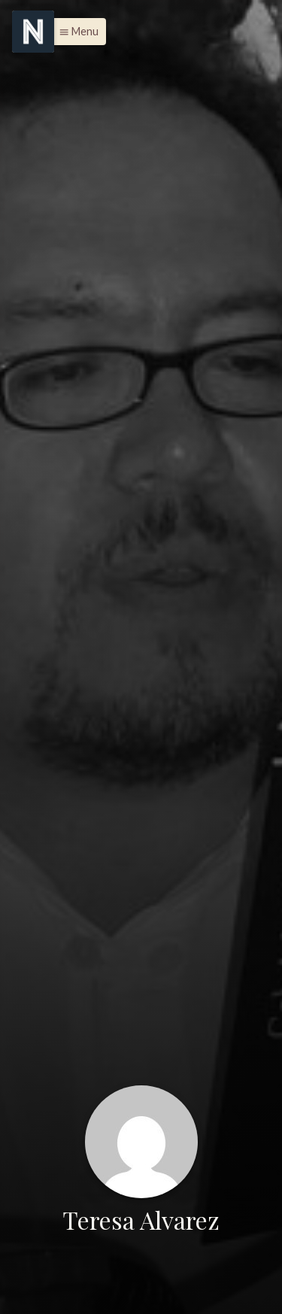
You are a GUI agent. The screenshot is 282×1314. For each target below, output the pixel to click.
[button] (75, 31)
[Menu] (33, 32)
